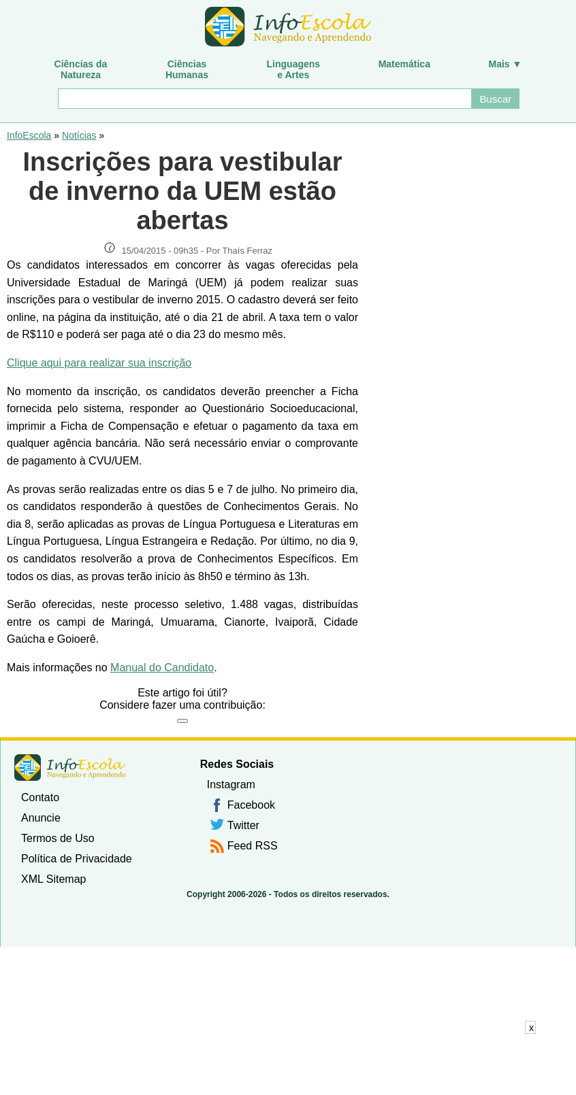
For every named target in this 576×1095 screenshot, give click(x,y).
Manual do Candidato (162, 667)
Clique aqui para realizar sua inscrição (99, 363)
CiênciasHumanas (186, 69)
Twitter (243, 825)
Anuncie (41, 818)
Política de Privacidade (76, 858)
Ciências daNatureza (81, 69)
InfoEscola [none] (70, 767)
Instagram (231, 784)
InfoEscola (29, 135)
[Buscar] (264, 98)
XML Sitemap (53, 879)
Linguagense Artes (294, 69)
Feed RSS (252, 846)
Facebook (251, 805)
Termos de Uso (58, 838)
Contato (40, 797)
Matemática (404, 63)
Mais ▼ (505, 63)
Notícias (79, 135)
